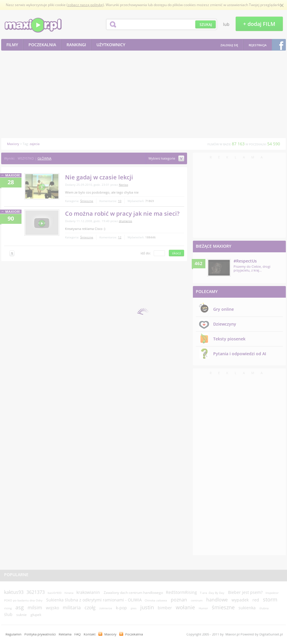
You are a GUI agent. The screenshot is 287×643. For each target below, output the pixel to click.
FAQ (77, 634)
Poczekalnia (134, 634)
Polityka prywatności (40, 634)
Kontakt (90, 634)
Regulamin (13, 634)
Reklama (65, 634)
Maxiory (110, 634)
